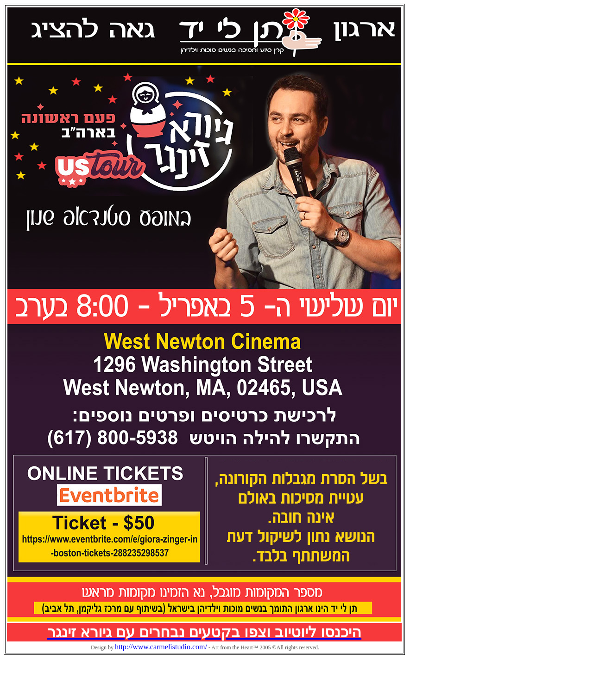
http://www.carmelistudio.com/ (161, 647)
